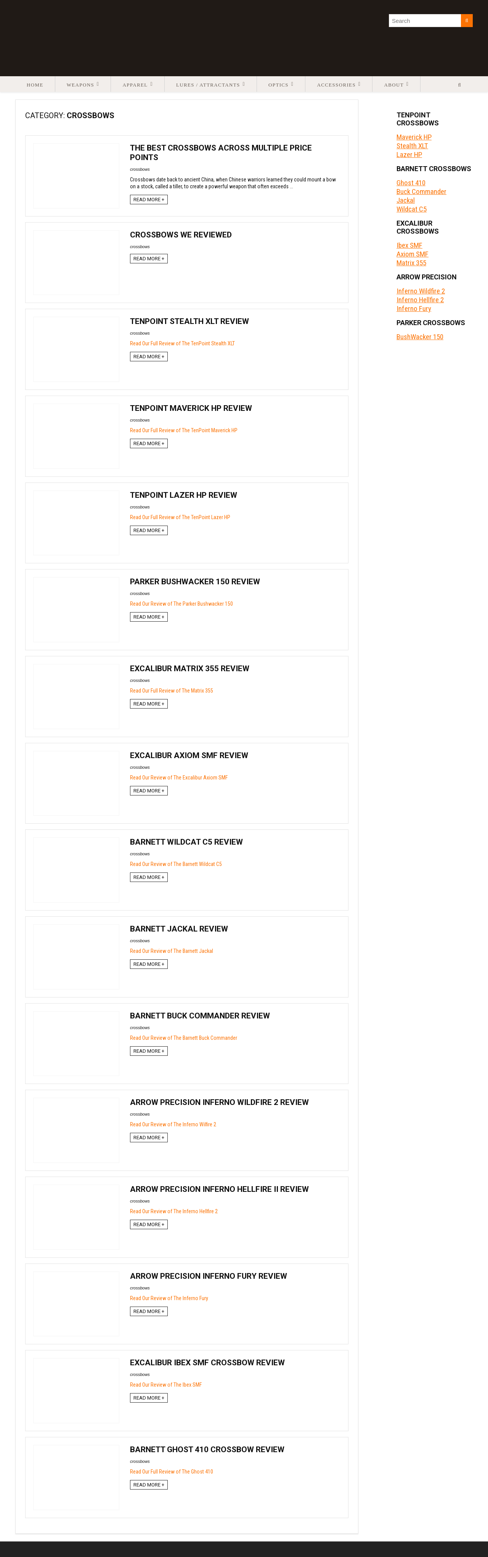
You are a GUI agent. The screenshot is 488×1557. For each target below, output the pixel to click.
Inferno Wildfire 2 (420, 291)
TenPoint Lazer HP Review (183, 495)
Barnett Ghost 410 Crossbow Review (207, 1449)
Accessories (336, 85)
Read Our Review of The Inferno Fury (169, 1298)
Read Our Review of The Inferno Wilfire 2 (173, 1124)
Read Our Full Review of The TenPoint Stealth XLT (182, 343)
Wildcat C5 (411, 209)
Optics (278, 85)
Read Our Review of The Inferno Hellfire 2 (174, 1211)
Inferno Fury (413, 308)
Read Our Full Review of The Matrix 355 (171, 691)
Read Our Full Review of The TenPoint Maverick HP (184, 430)
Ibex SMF (409, 245)
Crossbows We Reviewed (181, 234)
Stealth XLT (412, 145)
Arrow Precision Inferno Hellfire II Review (219, 1189)
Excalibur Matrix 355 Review (189, 668)
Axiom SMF (412, 254)
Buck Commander (421, 191)
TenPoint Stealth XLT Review (189, 321)
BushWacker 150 (419, 336)
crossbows (140, 169)
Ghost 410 (410, 182)
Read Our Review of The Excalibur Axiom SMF (179, 777)
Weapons (80, 85)
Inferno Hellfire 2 (420, 299)
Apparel (135, 85)
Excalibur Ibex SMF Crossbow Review (207, 1362)
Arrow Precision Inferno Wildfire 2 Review (219, 1102)
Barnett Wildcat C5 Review (186, 842)
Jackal (405, 200)
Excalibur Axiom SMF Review (189, 755)
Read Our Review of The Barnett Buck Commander (183, 1038)
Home (35, 85)
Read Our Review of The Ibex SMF (166, 1385)
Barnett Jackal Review (179, 928)
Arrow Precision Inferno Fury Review (208, 1276)
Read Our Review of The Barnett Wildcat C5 (176, 864)
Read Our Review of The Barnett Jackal (171, 951)
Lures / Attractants (208, 85)
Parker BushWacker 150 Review (195, 581)
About (394, 85)
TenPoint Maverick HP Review (191, 408)
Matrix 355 (411, 262)
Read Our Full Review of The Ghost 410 (171, 1472)
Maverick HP (414, 137)
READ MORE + (148, 199)
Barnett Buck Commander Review (200, 1015)
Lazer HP (409, 154)
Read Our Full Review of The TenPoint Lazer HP (180, 517)
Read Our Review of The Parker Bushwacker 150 (181, 604)
